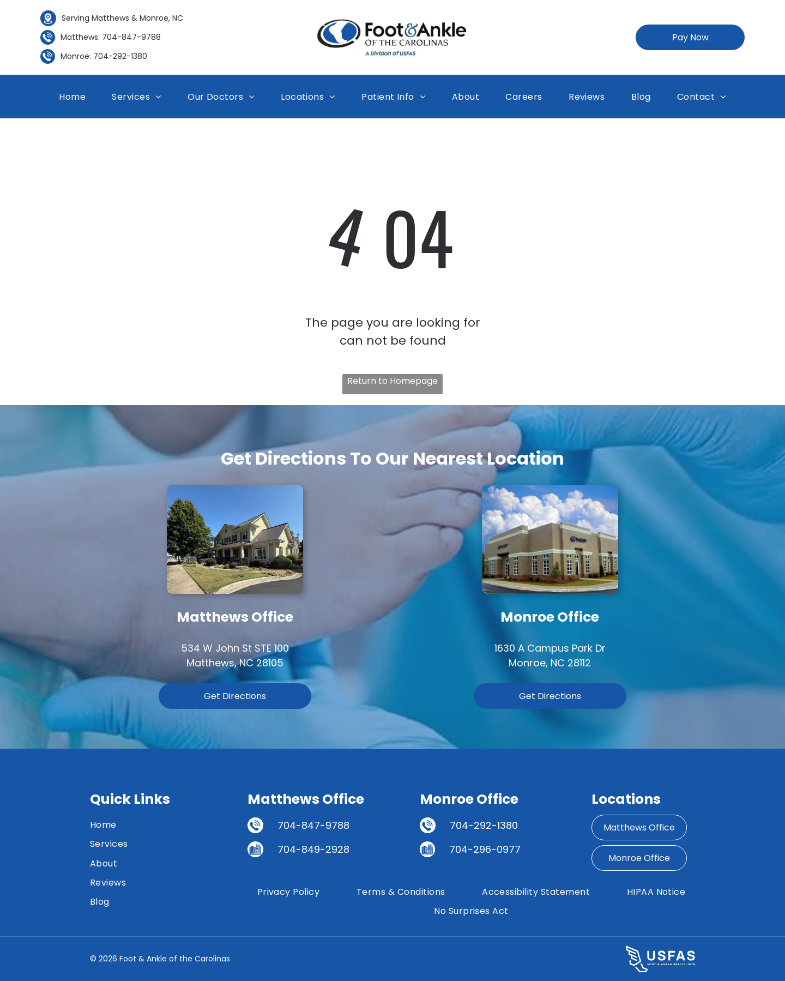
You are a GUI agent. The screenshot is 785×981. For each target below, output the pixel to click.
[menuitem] (72, 96)
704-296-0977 (485, 849)
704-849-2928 (313, 849)
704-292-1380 (120, 56)
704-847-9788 (131, 37)
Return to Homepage (392, 381)
